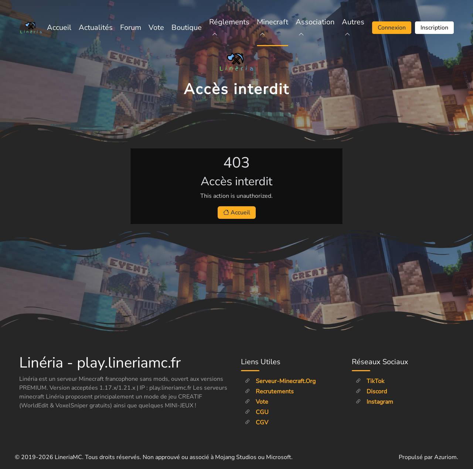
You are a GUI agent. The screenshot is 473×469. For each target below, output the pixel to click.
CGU (257, 412)
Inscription (434, 28)
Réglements (229, 27)
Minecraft (272, 27)
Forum (130, 27)
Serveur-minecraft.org (280, 381)
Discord (371, 391)
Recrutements (269, 391)
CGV (256, 422)
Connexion (392, 28)
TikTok (369, 381)
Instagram (374, 402)
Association (315, 27)
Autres (353, 27)
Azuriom (445, 457)
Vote (156, 27)
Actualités (96, 27)
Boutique (186, 27)
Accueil (59, 27)
